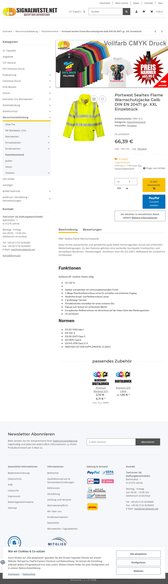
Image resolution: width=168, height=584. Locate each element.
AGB (10, 484)
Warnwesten (12, 136)
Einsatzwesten (13, 142)
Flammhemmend (136, 122)
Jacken (8, 160)
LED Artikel (8, 179)
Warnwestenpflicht (57, 505)
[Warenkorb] (156, 11)
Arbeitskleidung (11, 105)
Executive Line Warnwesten (18, 99)
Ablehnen (138, 571)
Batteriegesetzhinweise (20, 501)
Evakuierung (9, 74)
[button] (136, 11)
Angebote (8, 56)
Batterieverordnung (19, 472)
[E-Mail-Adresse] (111, 441)
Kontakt (149, 3)
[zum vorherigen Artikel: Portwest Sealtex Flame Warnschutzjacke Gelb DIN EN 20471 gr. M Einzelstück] (155, 31)
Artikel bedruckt (11, 191)
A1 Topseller (9, 50)
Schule (6, 93)
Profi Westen (9, 87)
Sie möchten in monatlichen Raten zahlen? (140, 216)
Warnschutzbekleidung (15, 117)
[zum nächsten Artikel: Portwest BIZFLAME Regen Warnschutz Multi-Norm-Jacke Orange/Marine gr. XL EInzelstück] (162, 31)
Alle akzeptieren (138, 554)
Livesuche (13, 490)
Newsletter (53, 522)
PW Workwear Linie (15, 130)
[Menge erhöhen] (127, 188)
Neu (160, 3)
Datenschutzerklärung (65, 440)
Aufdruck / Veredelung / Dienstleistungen (16, 199)
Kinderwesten (13, 148)
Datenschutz (15, 478)
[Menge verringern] (118, 181)
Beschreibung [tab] (68, 229)
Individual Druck (12, 80)
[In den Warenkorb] (61, 91)
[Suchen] (106, 11)
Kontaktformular (12, 255)
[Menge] (129, 181)
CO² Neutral (9, 62)
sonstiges (8, 185)
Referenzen (53, 488)
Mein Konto (121, 3)
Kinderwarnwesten (57, 517)
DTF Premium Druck (13, 68)
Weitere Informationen (144, 217)
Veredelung (53, 493)
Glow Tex (10, 124)
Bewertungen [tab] (92, 229)
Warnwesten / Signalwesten (62, 528)
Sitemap (12, 507)
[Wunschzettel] (144, 11)
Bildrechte (53, 472)
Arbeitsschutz (10, 111)
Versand (142, 148)
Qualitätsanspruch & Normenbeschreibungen (60, 480)
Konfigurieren (138, 562)
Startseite (105, 3)
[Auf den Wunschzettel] (102, 99)
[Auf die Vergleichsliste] (94, 99)
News (136, 3)
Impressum (14, 496)
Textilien (10, 172)
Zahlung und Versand (59, 499)
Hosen (8, 166)
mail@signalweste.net (23, 249)
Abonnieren (147, 441)
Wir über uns (54, 511)
